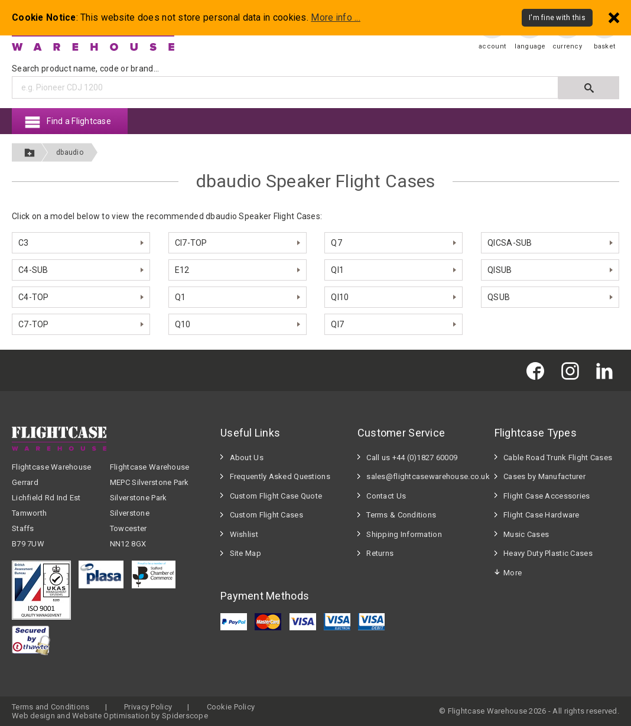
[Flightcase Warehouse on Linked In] (607, 370)
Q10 (183, 324)
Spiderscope (185, 715)
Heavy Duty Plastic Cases (548, 553)
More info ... (335, 17)
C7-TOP (33, 324)
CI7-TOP (191, 243)
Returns (379, 553)
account (492, 46)
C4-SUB (33, 270)
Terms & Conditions (401, 514)
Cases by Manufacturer (544, 476)
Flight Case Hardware (541, 514)
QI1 (337, 270)
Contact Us (386, 495)
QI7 (337, 324)
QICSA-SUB (509, 243)
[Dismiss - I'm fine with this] (614, 17)
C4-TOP (33, 297)
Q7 (336, 243)
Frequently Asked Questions (280, 476)
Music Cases (526, 534)
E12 (182, 270)
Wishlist (244, 534)
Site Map (245, 553)
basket (605, 46)
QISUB (499, 270)
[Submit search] (588, 87)
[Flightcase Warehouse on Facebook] (538, 370)
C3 (23, 243)
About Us (247, 457)
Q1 (180, 297)
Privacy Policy (148, 706)
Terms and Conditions (51, 706)
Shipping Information (404, 534)
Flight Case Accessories (546, 495)
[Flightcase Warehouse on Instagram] (573, 370)
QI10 (340, 297)
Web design (33, 715)
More (512, 572)
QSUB (498, 297)
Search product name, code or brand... (85, 68)
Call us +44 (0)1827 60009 (411, 457)
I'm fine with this (557, 18)
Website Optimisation (110, 715)
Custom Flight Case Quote (276, 495)
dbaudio (69, 152)
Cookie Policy (231, 706)
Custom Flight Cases (266, 514)
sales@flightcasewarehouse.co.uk (424, 476)
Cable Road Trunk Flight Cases (557, 457)
